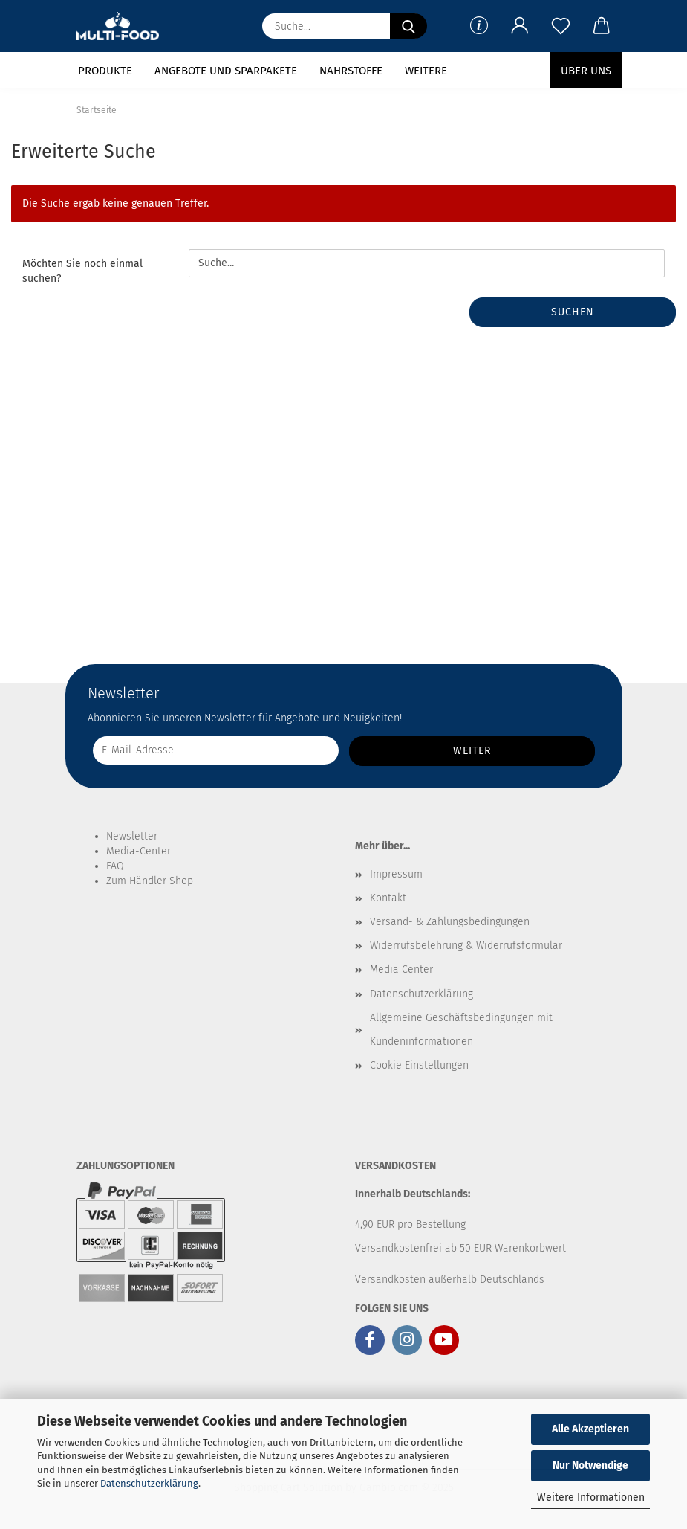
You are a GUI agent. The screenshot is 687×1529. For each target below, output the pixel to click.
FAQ (115, 866)
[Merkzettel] (561, 26)
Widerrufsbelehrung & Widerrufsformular (466, 945)
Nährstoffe (350, 70)
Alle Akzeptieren (590, 1429)
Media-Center (138, 851)
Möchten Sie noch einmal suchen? (82, 271)
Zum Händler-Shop (149, 881)
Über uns (586, 70)
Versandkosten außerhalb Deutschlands (449, 1279)
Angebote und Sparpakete (225, 70)
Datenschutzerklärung (149, 1483)
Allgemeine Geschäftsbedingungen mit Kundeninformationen (461, 1029)
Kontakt (388, 898)
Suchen (572, 312)
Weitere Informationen (591, 1497)
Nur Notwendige (590, 1465)
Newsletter (131, 836)
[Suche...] (408, 26)
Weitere (426, 70)
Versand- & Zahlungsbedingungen (450, 921)
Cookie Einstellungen (419, 1065)
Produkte (105, 70)
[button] (520, 26)
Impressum (396, 874)
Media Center (401, 969)
